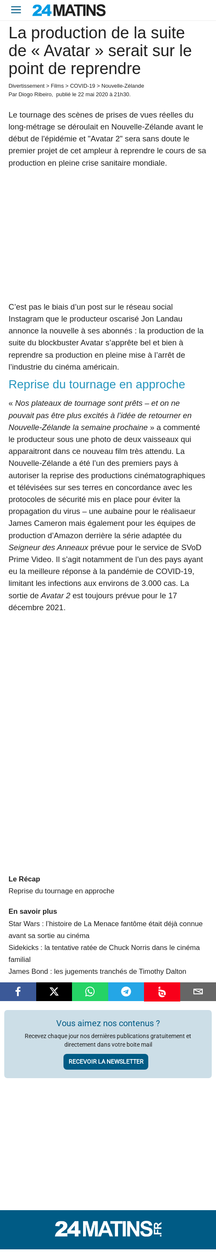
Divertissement (27, 86)
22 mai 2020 (93, 94)
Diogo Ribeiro (35, 94)
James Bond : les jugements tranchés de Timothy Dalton (97, 971)
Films (57, 86)
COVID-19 (82, 86)
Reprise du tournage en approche (62, 891)
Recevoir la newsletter (106, 1061)
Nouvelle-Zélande (122, 86)
